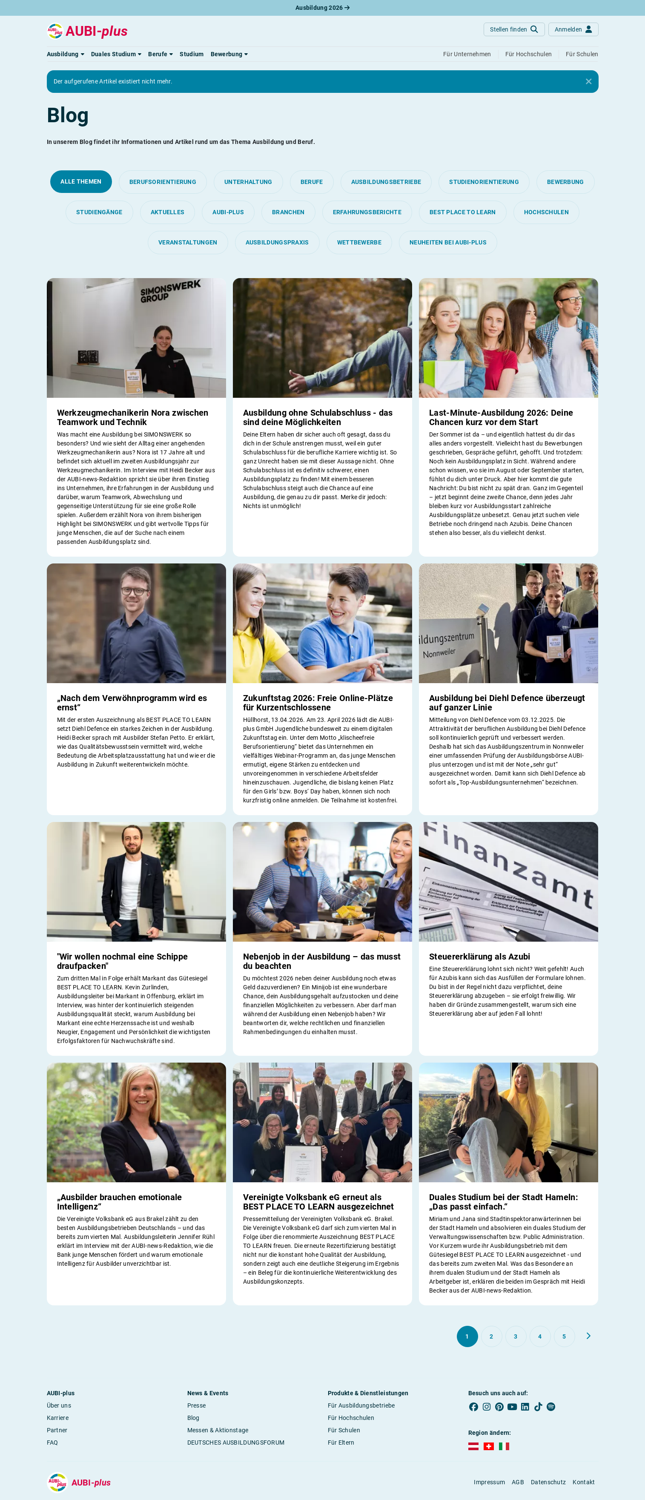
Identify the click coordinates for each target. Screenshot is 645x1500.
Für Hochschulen (351, 1417)
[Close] (589, 81)
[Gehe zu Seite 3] (516, 1336)
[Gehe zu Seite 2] (491, 1336)
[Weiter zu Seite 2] (588, 1336)
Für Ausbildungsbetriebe (361, 1405)
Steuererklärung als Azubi (479, 956)
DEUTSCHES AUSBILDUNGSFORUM (236, 1442)
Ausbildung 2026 (322, 7)
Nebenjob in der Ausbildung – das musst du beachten (322, 961)
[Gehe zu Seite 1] (467, 1336)
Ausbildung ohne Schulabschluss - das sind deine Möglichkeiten (318, 417)
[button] (65, 54)
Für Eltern (341, 1442)
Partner (57, 1430)
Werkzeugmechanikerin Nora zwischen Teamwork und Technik (133, 417)
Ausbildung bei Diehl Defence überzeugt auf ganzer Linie (507, 703)
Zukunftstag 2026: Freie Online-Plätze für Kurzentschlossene (318, 703)
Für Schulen (344, 1430)
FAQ (52, 1442)
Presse (196, 1405)
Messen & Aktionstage (218, 1430)
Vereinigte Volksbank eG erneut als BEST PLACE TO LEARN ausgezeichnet (318, 1202)
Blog (193, 1417)
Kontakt (584, 1482)
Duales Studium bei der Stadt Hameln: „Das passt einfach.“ (503, 1202)
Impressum (489, 1482)
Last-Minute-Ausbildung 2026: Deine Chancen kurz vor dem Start (501, 417)
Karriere (58, 1417)
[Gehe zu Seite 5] (564, 1336)
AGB (518, 1482)
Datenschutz (548, 1482)
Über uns (59, 1405)
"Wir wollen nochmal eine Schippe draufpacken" (122, 961)
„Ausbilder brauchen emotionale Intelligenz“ (119, 1202)
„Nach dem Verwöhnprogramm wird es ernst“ (132, 703)
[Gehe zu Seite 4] (540, 1336)
